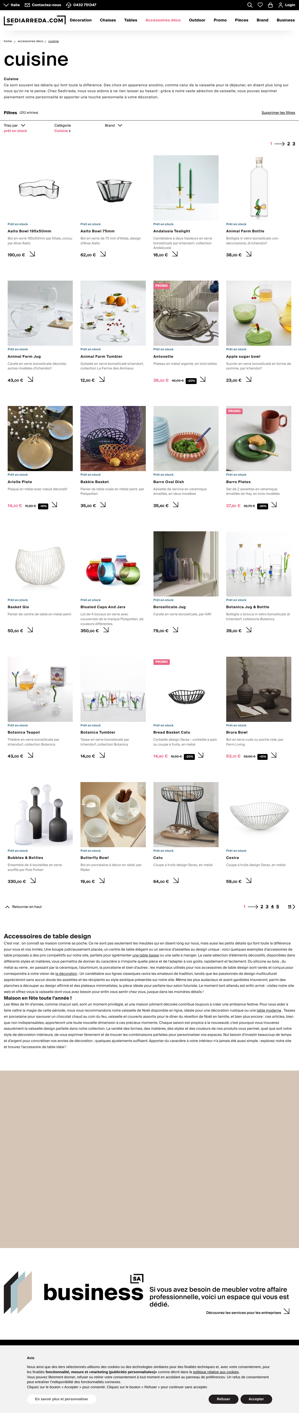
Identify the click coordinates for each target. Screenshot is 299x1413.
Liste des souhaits (255, 1340)
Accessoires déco (163, 20)
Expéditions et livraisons (141, 1340)
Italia (15, 5)
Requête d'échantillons (200, 1337)
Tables (130, 20)
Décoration (81, 20)
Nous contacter (16, 1337)
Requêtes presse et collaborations (90, 1334)
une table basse (145, 955)
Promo (220, 20)
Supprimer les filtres (278, 113)
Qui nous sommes (77, 1322)
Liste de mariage (195, 1332)
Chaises (108, 20)
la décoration (66, 974)
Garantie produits (136, 1328)
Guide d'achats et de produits (145, 1322)
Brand (262, 20)
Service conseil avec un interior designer (206, 1324)
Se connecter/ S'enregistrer (262, 1322)
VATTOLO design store (21, 1343)
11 (291, 906)
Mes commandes (254, 1328)
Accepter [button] (256, 1399)
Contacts (14, 1315)
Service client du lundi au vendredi (24, 1324)
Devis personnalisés (197, 1343)
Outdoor (197, 20)
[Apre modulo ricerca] (250, 6)
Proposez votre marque (81, 1340)
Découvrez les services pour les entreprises (243, 1256)
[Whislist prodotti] (260, 5)
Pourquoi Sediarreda (79, 1328)
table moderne (269, 1011)
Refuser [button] (223, 1399)
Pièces (241, 20)
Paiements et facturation (141, 1334)
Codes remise (252, 1334)
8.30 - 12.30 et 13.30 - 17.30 (25, 1332)
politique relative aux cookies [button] (216, 1372)
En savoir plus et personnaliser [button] (61, 1399)
